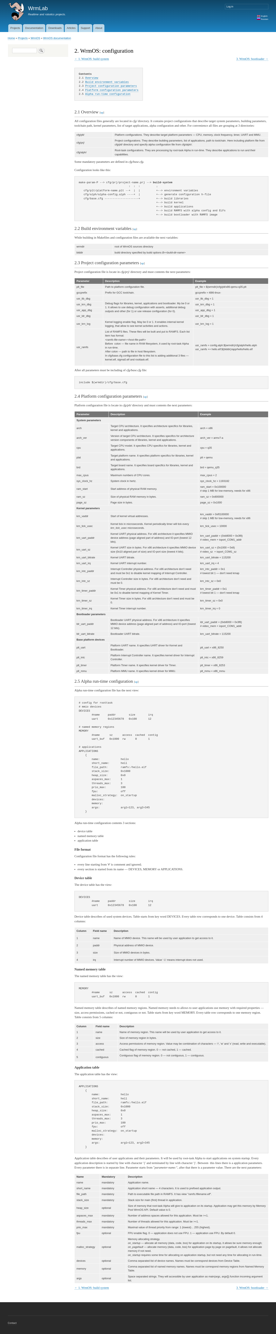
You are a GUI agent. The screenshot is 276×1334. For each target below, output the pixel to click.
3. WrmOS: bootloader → (252, 59)
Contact (12, 1323)
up (101, 112)
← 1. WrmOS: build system (91, 59)
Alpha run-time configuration (107, 94)
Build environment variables (107, 82)
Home (11, 38)
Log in (230, 6)
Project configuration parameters (111, 86)
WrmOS (35, 38)
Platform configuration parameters (111, 90)
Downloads (55, 28)
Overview (91, 78)
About (98, 28)
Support (85, 28)
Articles (71, 28)
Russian (262, 19)
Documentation (34, 28)
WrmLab (38, 8)
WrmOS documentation (57, 38)
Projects (15, 28)
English (262, 16)
